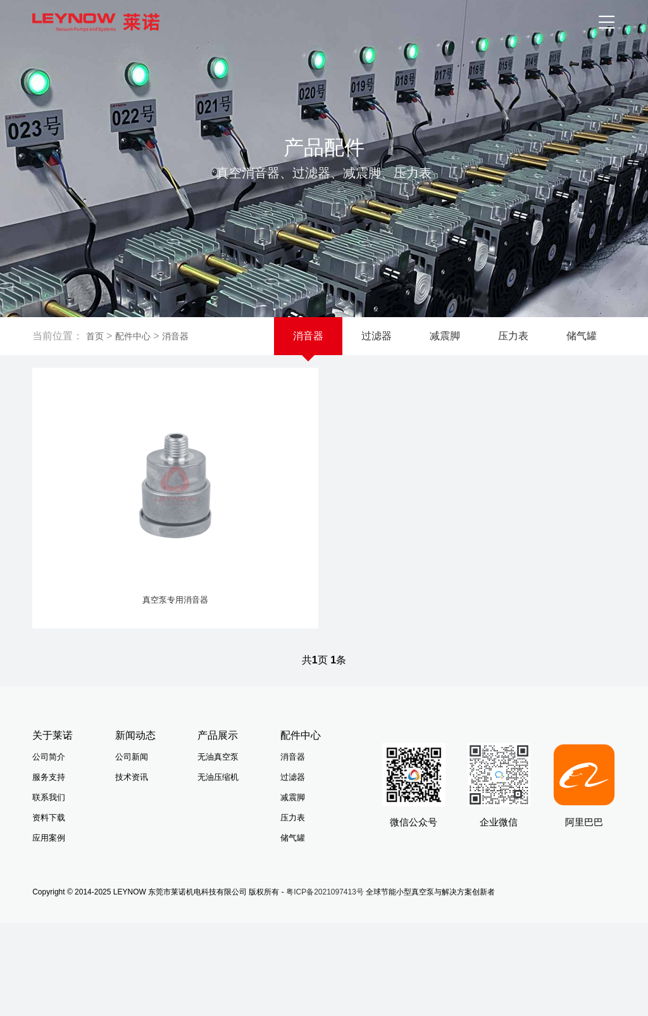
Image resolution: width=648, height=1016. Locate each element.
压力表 (513, 335)
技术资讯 (131, 791)
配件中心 (133, 336)
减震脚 (445, 335)
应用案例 (48, 851)
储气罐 (581, 335)
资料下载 (48, 831)
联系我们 (48, 811)
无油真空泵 (218, 770)
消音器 (175, 336)
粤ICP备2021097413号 (325, 905)
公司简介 (48, 770)
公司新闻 (131, 770)
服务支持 (48, 791)
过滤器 (376, 335)
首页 (95, 336)
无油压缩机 (218, 791)
